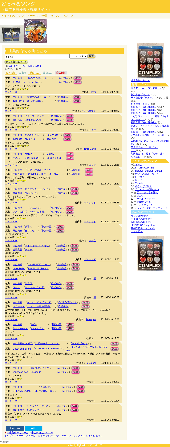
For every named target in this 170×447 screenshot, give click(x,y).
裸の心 (140, 195)
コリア (92, 164)
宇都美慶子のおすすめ (143, 228)
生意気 (28, 283)
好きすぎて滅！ (143, 186)
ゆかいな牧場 (37, 211)
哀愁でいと (31, 192)
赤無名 (92, 240)
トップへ (9, 435)
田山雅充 (17, 230)
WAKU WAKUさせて (39, 264)
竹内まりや (19, 410)
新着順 (22, 72)
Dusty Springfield (22, 349)
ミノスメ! (69, 15)
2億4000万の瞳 (33, 120)
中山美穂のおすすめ (42, 432)
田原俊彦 (17, 192)
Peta (93, 92)
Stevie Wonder (20, 328)
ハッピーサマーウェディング (152, 208)
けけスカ (140, 177)
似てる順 (11, 72)
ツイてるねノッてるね (37, 245)
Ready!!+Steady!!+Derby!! (148, 171)
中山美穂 (17, 78)
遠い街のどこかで (40, 368)
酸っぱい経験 (34, 101)
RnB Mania (90, 149)
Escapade (36, 372)
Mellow (28, 154)
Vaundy (139, 183)
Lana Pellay (19, 268)
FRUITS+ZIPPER (144, 167)
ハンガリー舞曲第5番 (38, 306)
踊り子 (138, 180)
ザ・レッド (90, 202)
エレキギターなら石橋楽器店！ (25, 66)
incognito (17, 139)
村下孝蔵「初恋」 (140, 104)
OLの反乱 (35, 207)
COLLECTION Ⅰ (67, 302)
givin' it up (30, 139)
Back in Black (32, 158)
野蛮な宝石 (46, 387)
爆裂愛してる (144, 202)
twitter (34, 428)
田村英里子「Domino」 (143, 97)
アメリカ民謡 (20, 211)
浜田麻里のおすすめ (141, 222)
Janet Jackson (20, 372)
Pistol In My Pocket (38, 268)
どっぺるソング (18, 4)
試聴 (77, 78)
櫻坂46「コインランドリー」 (146, 88)
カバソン (55, 15)
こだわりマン (89, 111)
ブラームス (19, 306)
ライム (16, 287)
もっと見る (137, 231)
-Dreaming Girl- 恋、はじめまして (45, 173)
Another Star (37, 328)
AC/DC (16, 158)
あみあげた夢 (32, 135)
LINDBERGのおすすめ (143, 225)
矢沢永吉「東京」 (140, 94)
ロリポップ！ (97, 445)
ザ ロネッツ (19, 82)
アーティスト (37, 15)
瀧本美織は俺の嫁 (140, 80)
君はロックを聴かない (147, 189)
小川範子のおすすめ (141, 219)
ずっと (138, 164)
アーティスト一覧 (25, 435)
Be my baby (34, 82)
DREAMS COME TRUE (25, 391)
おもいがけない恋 (34, 287)
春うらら (29, 230)
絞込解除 (61, 72)
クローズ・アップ (34, 116)
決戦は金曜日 (47, 391)
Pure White (52, 135)
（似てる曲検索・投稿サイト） (26, 10)
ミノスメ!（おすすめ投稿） (87, 435)
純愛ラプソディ (35, 410)
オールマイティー (146, 199)
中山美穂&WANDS (23, 343)
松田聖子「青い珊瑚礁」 (144, 107)
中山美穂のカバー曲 (17, 432)
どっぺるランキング (48, 435)
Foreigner (91, 319)
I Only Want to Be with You (49, 348)
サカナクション (145, 205)
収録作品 (64, 78)
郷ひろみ (17, 120)
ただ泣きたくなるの (38, 406)
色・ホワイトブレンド (37, 188)
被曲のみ (34, 72)
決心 (33, 324)
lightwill (81, 445)
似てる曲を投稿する (16, 61)
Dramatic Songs (79, 343)
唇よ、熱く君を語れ (147, 192)
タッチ (28, 249)
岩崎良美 (17, 249)
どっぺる (12, 15)
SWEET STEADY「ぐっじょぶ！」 (149, 135)
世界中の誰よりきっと (40, 78)
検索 (91, 56)
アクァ (92, 130)
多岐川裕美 (19, 101)
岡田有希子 (19, 173)
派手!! (28, 226)
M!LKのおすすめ (139, 216)
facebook (15, 428)
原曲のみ (48, 72)
